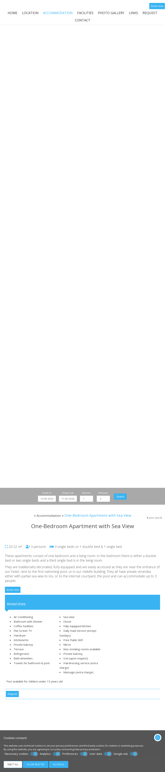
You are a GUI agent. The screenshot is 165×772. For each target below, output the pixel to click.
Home (12, 14)
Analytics (50, 754)
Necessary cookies (21, 754)
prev (150, 524)
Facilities (85, 14)
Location (30, 14)
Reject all (12, 764)
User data (100, 754)
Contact (82, 22)
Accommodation (58, 14)
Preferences (74, 754)
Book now (157, 6)
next (157, 524)
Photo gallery (111, 14)
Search (124, 500)
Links (133, 14)
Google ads (125, 754)
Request (150, 14)
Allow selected (36, 764)
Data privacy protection (87, 749)
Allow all (58, 764)
